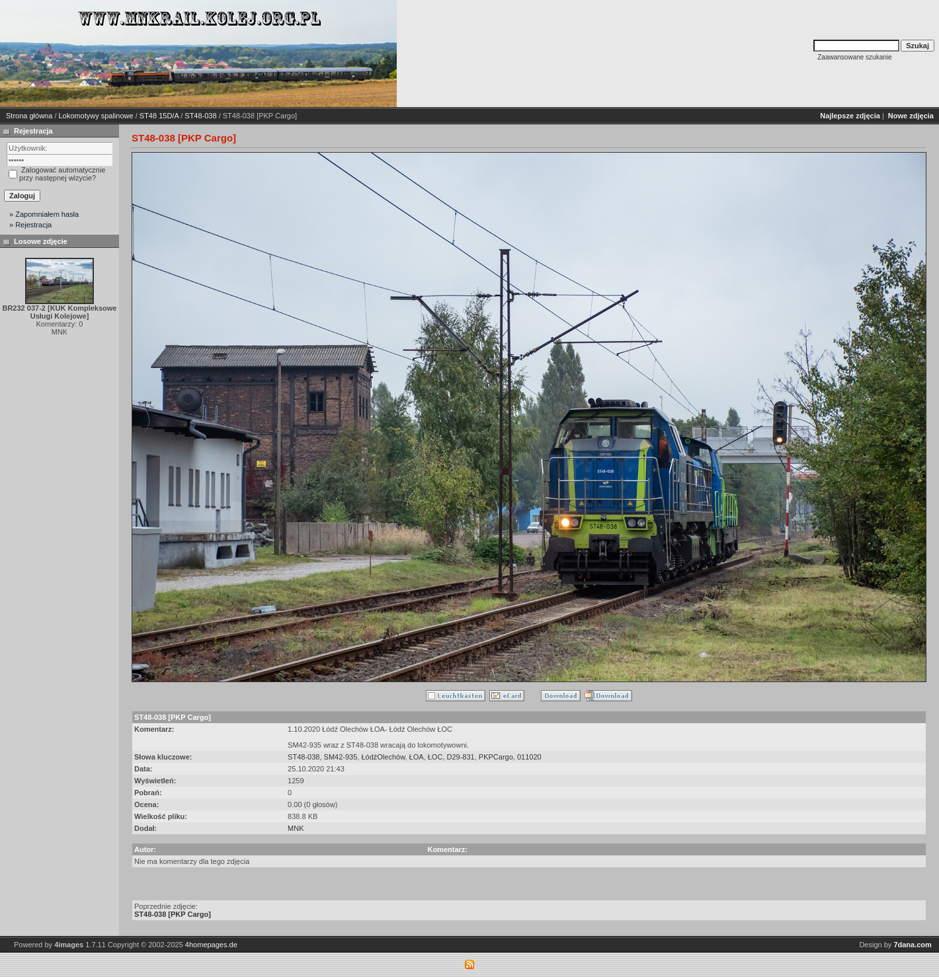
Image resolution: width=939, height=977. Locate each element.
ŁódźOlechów (383, 757)
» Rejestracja (30, 225)
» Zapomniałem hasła (44, 214)
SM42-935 (341, 757)
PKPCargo (496, 757)
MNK (296, 828)
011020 (529, 757)
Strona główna (29, 116)
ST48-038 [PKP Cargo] (172, 914)
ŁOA (416, 757)
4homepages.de (211, 945)
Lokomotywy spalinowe (96, 116)
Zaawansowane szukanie (854, 57)
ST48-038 (200, 116)
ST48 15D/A (159, 116)
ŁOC (435, 757)
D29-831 (461, 757)
